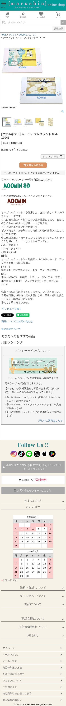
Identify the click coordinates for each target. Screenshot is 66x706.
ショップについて (12, 680)
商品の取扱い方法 (12, 667)
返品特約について (11, 329)
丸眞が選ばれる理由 (13, 674)
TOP (7, 15)
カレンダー (33, 506)
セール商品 (41, 15)
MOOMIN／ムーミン (28, 35)
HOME (4, 35)
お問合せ (33, 635)
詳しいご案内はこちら (50, 420)
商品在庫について (33, 618)
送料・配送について (33, 587)
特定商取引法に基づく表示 (17, 693)
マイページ (9, 648)
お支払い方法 (33, 501)
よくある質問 (10, 661)
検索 (63, 22)
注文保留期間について (33, 627)
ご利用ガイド (10, 687)
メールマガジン (11, 654)
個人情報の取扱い (12, 699)
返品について (33, 604)
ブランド (13, 35)
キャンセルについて (33, 595)
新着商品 (23, 15)
